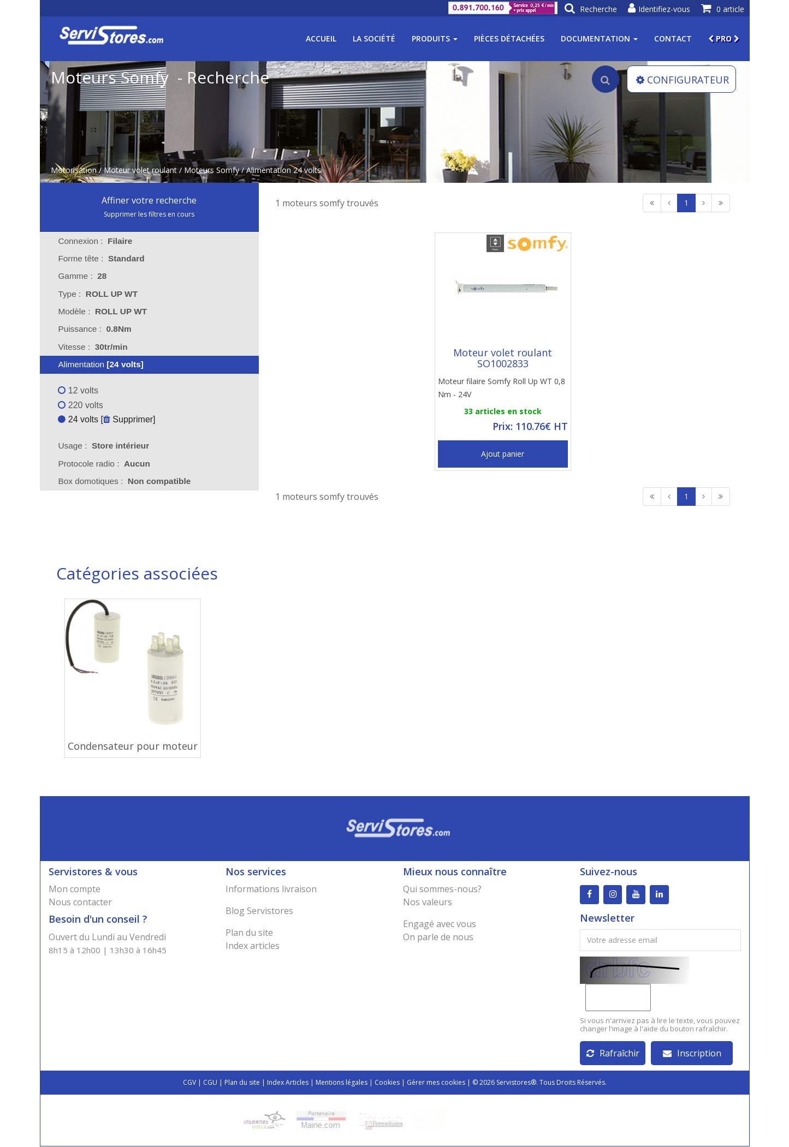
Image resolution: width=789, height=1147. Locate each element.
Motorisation (74, 170)
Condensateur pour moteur (133, 745)
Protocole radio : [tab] (104, 463)
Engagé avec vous (439, 924)
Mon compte (74, 889)
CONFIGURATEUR (682, 79)
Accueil (321, 38)
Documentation (599, 38)
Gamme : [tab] (82, 275)
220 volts (80, 405)
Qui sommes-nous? (442, 889)
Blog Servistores (259, 911)
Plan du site (249, 933)
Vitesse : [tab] (92, 346)
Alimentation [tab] (94, 364)
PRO (723, 38)
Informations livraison (271, 889)
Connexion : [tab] (95, 241)
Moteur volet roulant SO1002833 (502, 358)
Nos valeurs (427, 902)
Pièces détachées (509, 38)
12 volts (78, 390)
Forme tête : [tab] (101, 258)
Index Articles (288, 1083)
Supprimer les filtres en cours (149, 214)
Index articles (253, 946)
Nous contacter (80, 902)
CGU (210, 1083)
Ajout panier (502, 454)
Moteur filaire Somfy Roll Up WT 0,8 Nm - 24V (501, 387)
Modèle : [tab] (102, 311)
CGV (189, 1083)
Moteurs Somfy (211, 170)
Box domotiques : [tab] (124, 481)
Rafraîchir (612, 1054)
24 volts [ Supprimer (105, 419)
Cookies (387, 1083)
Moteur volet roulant (140, 170)
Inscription (692, 1054)
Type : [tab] (98, 293)
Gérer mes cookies (436, 1083)
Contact (673, 38)
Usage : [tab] (103, 445)
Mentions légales (341, 1083)
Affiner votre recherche (149, 200)
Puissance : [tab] (94, 328)
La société (374, 38)
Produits (435, 38)
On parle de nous (438, 937)
